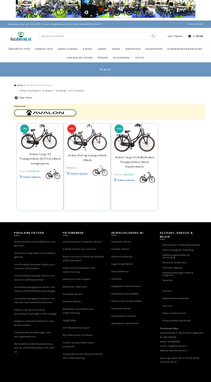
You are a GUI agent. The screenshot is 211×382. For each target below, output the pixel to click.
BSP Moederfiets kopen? (76, 327)
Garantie (167, 280)
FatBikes (102, 57)
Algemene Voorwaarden (175, 298)
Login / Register (175, 36)
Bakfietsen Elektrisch (75, 286)
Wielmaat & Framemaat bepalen (181, 244)
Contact (167, 290)
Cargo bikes (69, 320)
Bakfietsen (133, 48)
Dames (102, 48)
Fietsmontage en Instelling (177, 249)
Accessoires (121, 57)
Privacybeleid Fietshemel (176, 320)
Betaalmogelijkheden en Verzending (176, 256)
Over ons (167, 305)
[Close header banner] (205, 10)
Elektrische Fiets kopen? (77, 279)
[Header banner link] (100, 10)
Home (20, 85)
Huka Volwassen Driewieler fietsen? (82, 241)
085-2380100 (169, 337)
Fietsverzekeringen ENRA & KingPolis (177, 274)
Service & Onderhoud (174, 262)
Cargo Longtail (68, 48)
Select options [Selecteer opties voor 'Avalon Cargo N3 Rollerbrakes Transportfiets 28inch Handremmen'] (127, 180)
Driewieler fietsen (72, 294)
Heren (116, 48)
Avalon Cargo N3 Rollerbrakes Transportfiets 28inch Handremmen (135, 162)
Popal (66, 353)
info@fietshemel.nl (177, 346)
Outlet (139, 57)
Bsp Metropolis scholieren (78, 335)
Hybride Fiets (44, 48)
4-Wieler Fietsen (120, 249)
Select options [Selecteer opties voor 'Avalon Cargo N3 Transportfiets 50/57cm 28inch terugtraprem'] (33, 176)
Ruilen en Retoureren (174, 313)
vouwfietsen (153, 48)
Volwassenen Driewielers (184, 48)
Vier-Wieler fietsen (79, 57)
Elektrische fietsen (122, 256)
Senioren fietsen (72, 301)
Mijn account (195, 24)
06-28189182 (174, 341)
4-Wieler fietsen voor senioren (79, 249)
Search (153, 36)
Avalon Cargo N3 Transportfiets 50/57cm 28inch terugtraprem (41, 158)
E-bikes (87, 48)
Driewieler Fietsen (121, 241)
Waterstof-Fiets (20, 48)
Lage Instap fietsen (122, 263)
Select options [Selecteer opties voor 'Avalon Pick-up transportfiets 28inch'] (80, 173)
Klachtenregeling (172, 267)
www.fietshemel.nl (178, 350)
